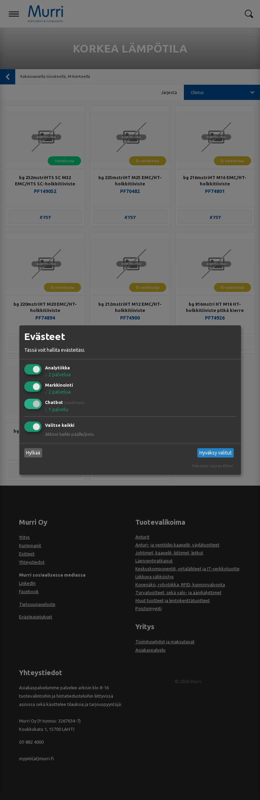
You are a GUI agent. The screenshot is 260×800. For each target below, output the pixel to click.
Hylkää (33, 453)
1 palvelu (56, 409)
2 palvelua (58, 374)
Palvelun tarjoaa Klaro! (212, 466)
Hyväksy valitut (215, 453)
